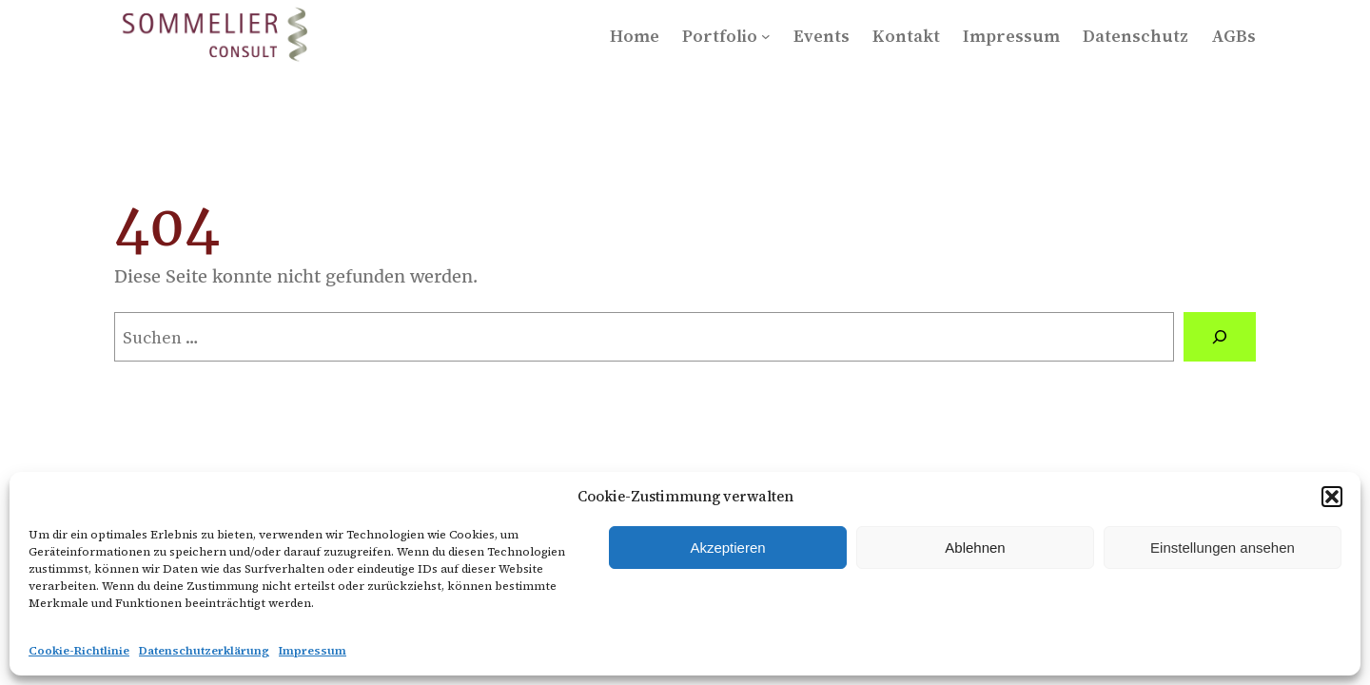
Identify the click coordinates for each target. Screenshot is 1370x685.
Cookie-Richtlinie (79, 650)
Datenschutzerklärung (204, 650)
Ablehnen (975, 547)
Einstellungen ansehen (1222, 547)
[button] (1331, 496)
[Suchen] (1220, 337)
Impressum (312, 650)
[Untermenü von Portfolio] (766, 36)
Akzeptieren (727, 547)
